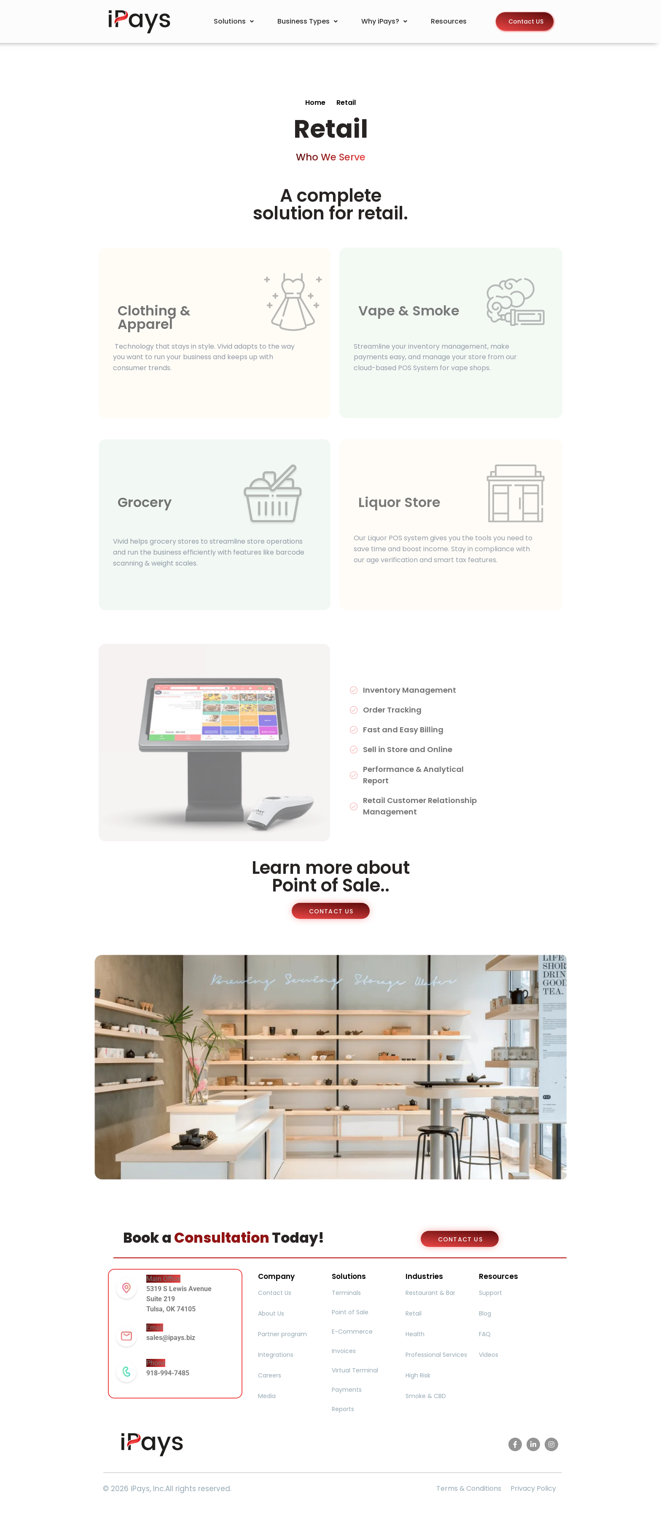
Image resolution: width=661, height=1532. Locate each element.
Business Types (307, 21)
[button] (233, 21)
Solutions (234, 21)
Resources (449, 21)
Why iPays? (384, 21)
